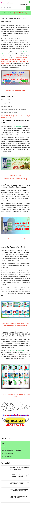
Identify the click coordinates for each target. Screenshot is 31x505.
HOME (3, 443)
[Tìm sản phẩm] (15, 8)
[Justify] (28, 8)
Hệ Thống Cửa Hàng (7, 453)
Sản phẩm (4, 447)
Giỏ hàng (28, 3)
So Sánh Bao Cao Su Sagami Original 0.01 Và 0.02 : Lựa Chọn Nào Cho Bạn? (19, 476)
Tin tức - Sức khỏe (6, 456)
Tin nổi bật (5, 463)
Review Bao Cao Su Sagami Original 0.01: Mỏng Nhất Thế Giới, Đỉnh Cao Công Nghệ (19, 490)
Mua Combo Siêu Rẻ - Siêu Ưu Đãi (11, 450)
